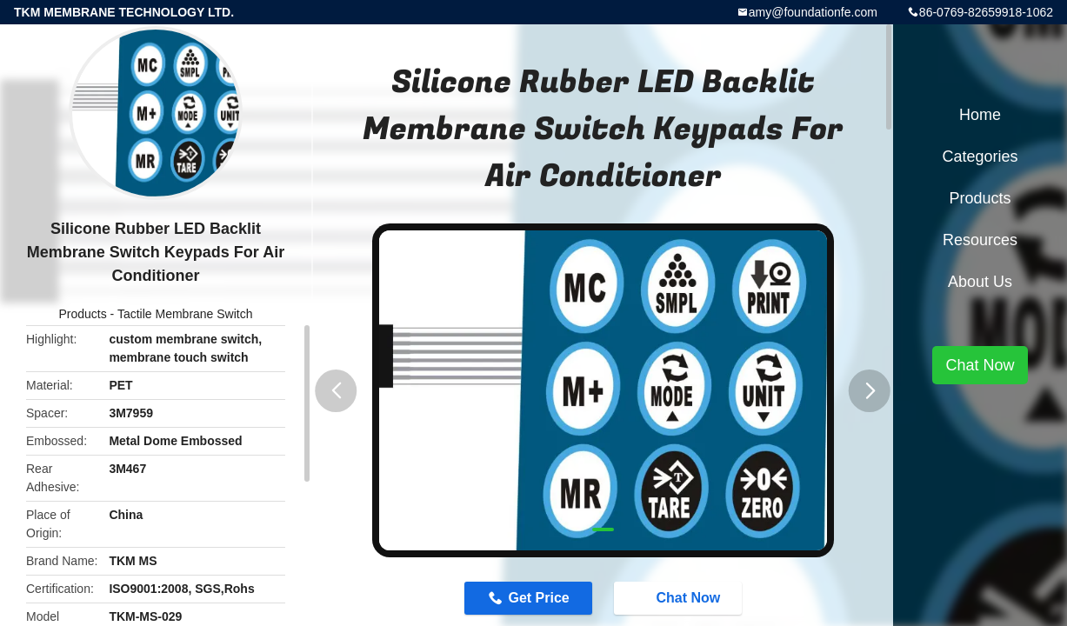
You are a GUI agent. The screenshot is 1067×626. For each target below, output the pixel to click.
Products (82, 314)
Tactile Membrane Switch (185, 314)
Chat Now (679, 597)
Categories (979, 156)
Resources (980, 240)
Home (980, 114)
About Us (980, 281)
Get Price (538, 597)
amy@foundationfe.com (813, 12)
